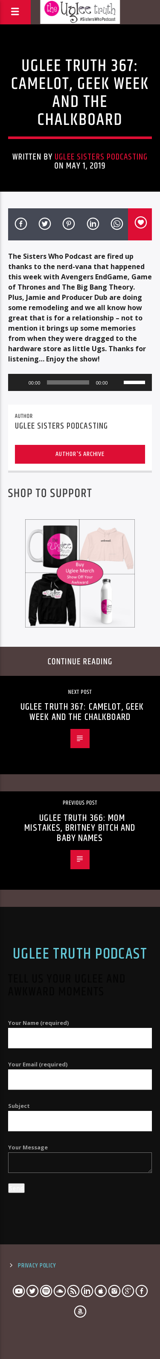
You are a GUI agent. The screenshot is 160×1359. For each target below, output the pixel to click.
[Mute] (117, 382)
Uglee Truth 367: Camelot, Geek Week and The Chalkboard (82, 712)
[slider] (68, 382)
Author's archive (80, 454)
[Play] (19, 382)
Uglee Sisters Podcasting (101, 157)
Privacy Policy (37, 1265)
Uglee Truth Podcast (80, 954)
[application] (80, 382)
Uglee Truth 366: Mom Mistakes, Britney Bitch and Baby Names (79, 828)
